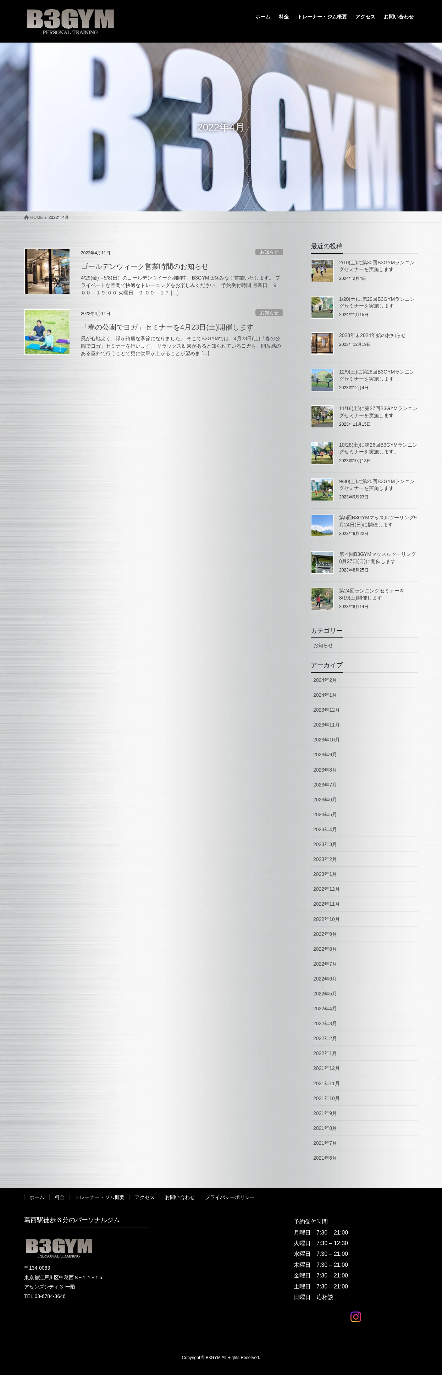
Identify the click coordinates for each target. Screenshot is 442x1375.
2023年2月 (325, 859)
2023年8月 (325, 770)
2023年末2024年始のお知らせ (372, 335)
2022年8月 (325, 949)
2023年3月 (325, 844)
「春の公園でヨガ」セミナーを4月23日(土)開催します (167, 327)
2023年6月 (325, 799)
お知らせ (269, 252)
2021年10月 (326, 1098)
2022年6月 (325, 979)
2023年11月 (326, 725)
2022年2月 (325, 1038)
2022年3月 (325, 1023)
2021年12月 (326, 1068)
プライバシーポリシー (230, 1197)
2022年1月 (325, 1053)
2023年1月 (325, 874)
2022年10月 (326, 919)
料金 (60, 1197)
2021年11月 (326, 1083)
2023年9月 (325, 754)
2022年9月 (325, 934)
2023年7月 (325, 785)
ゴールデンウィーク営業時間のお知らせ (145, 266)
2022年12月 (326, 889)
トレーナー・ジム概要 (100, 1197)
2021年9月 (325, 1113)
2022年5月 (325, 993)
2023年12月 (326, 710)
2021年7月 (325, 1143)
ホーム (36, 1197)
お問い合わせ (180, 1197)
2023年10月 (326, 739)
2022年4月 (325, 1008)
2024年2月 (325, 680)
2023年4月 (325, 829)
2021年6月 (325, 1158)
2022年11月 (326, 904)
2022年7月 (325, 964)
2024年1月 (325, 695)
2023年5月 (325, 814)
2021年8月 (325, 1128)
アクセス (145, 1197)
